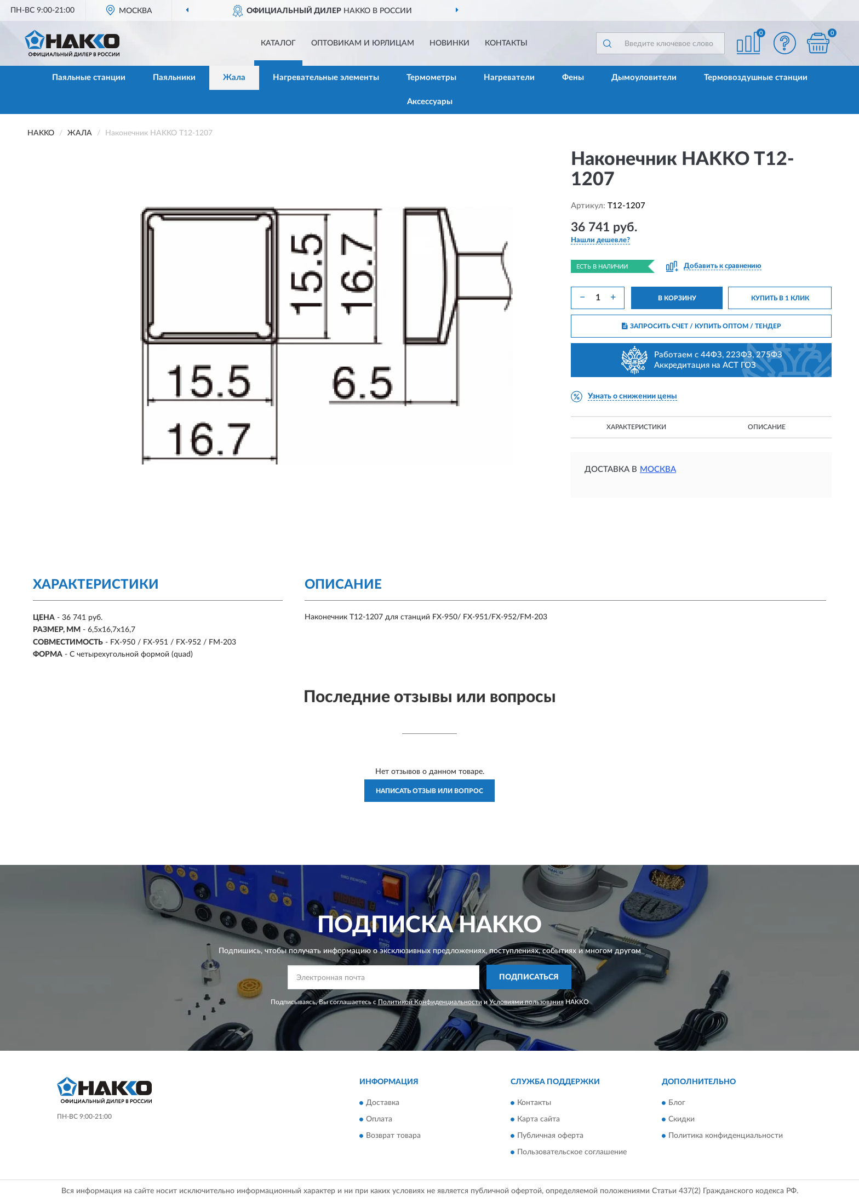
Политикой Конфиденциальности (430, 1002)
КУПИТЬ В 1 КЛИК (780, 298)
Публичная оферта (550, 1136)
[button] (785, 43)
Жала (234, 77)
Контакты (506, 43)
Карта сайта (538, 1120)
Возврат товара (393, 1136)
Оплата (379, 1120)
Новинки (449, 43)
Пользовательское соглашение (572, 1153)
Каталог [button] (278, 43)
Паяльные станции (88, 77)
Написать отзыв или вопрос (429, 791)
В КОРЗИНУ (677, 298)
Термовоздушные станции (756, 77)
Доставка (382, 1103)
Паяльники (174, 77)
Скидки (681, 1120)
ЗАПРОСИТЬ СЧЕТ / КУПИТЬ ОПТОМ (701, 326)
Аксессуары (430, 102)
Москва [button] (658, 469)
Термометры (431, 77)
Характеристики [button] (636, 427)
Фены (573, 77)
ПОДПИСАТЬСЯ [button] (529, 977)
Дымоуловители (644, 77)
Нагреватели (509, 77)
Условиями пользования (526, 1002)
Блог (676, 1103)
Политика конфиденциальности (725, 1136)
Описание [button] (767, 427)
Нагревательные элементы (326, 77)
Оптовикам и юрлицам (362, 43)
